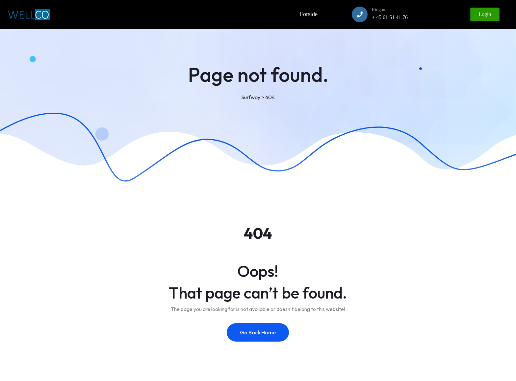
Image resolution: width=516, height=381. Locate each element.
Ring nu (379, 9)
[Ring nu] (360, 14)
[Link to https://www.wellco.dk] (29, 14)
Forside (309, 14)
